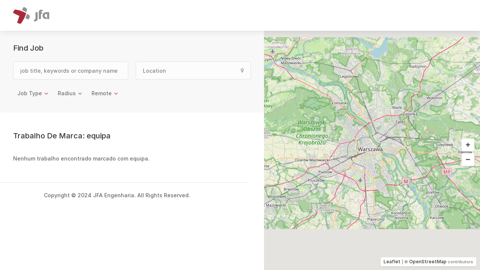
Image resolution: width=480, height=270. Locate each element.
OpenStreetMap (428, 261)
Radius (67, 93)
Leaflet (392, 261)
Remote (102, 93)
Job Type (29, 93)
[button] (468, 145)
